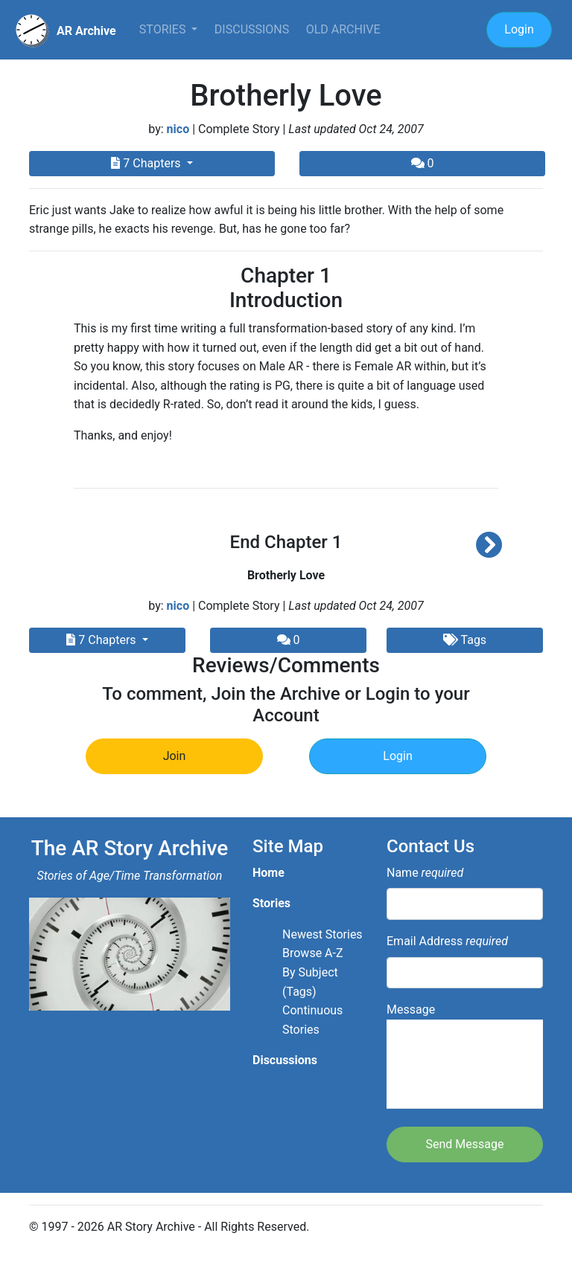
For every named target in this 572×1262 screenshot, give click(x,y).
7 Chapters (147, 163)
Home (268, 873)
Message (465, 1055)
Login (518, 29)
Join (174, 756)
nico (178, 129)
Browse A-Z (312, 953)
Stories (164, 29)
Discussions (251, 29)
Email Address (447, 941)
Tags (464, 640)
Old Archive (343, 29)
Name (425, 873)
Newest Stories (322, 934)
